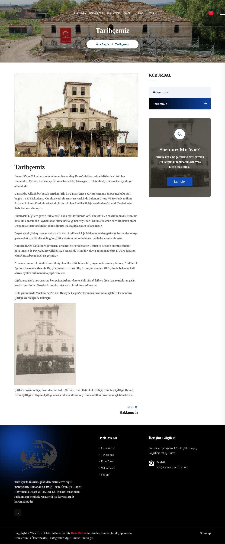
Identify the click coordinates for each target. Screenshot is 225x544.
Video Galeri (106, 468)
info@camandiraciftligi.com (172, 467)
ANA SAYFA (80, 13)
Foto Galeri (106, 461)
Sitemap (205, 533)
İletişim (104, 475)
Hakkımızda (160, 92)
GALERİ (128, 13)
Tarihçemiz (160, 104)
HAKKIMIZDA (96, 13)
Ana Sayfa (102, 44)
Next (129, 410)
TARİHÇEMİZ (113, 13)
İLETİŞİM (152, 13)
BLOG (140, 13)
